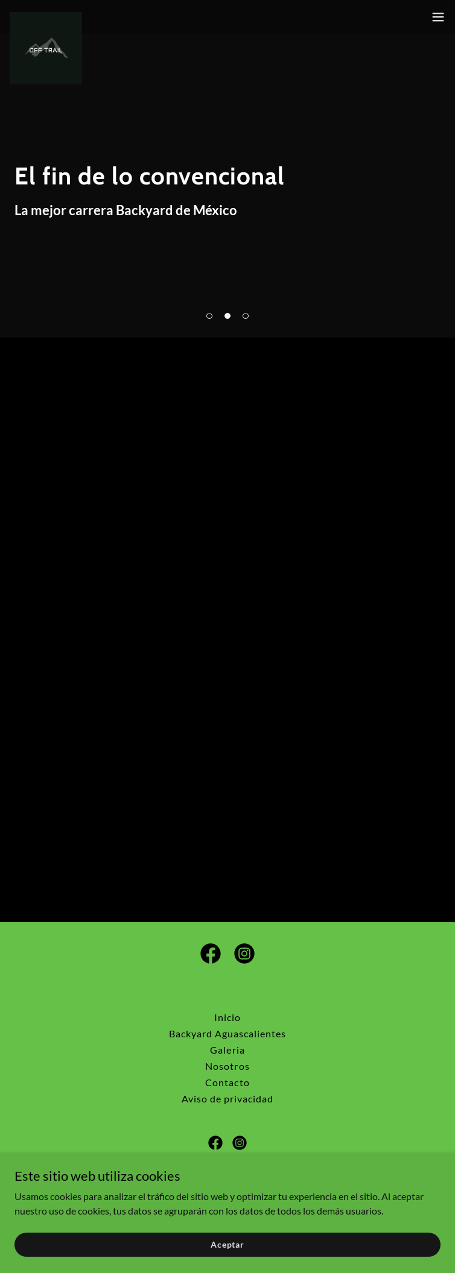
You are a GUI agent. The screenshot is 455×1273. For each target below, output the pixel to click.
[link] (46, 17)
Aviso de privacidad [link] (227, 1098)
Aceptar (227, 1244)
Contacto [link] (227, 1082)
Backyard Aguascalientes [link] (227, 1033)
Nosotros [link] (227, 1066)
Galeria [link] (227, 1049)
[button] (209, 316)
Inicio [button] (227, 1017)
